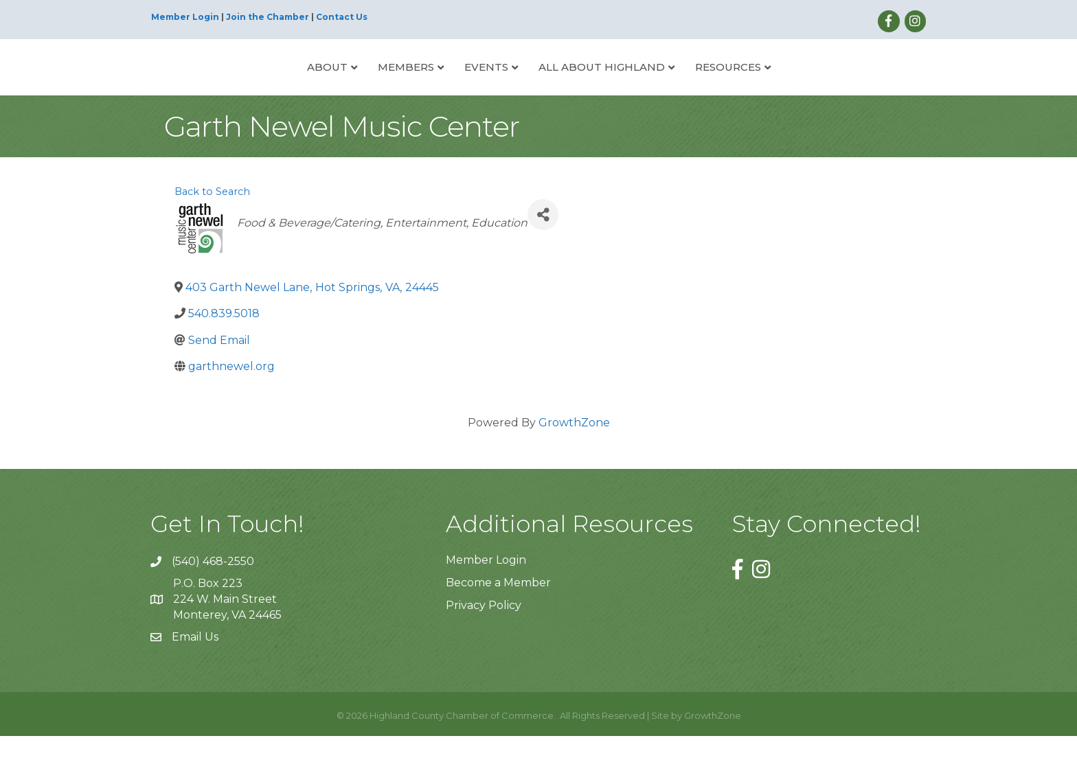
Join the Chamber (267, 17)
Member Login (185, 17)
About (276, 88)
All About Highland (653, 88)
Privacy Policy (483, 651)
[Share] (543, 261)
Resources (780, 88)
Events (435, 88)
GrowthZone (574, 468)
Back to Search (212, 238)
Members (354, 88)
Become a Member (498, 628)
